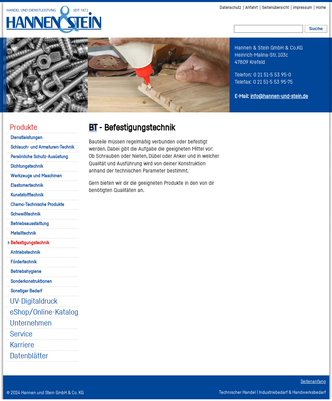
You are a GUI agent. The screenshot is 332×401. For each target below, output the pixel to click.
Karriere (22, 345)
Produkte (23, 128)
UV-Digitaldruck (33, 301)
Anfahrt (251, 7)
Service (21, 334)
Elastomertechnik (27, 185)
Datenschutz (230, 7)
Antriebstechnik (25, 252)
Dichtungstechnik (27, 166)
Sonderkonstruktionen (31, 281)
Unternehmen (31, 323)
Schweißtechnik (25, 214)
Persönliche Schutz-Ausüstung (39, 156)
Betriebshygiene (26, 271)
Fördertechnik (24, 262)
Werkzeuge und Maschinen (36, 176)
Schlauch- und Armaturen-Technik (42, 147)
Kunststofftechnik (27, 195)
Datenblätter (29, 356)
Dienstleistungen (26, 137)
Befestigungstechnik (30, 242)
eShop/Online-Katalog (44, 312)
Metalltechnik (23, 233)
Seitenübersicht (275, 7)
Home (321, 7)
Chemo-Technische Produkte (37, 204)
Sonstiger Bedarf (26, 291)
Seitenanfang (313, 381)
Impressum (302, 7)
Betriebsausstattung (30, 223)
